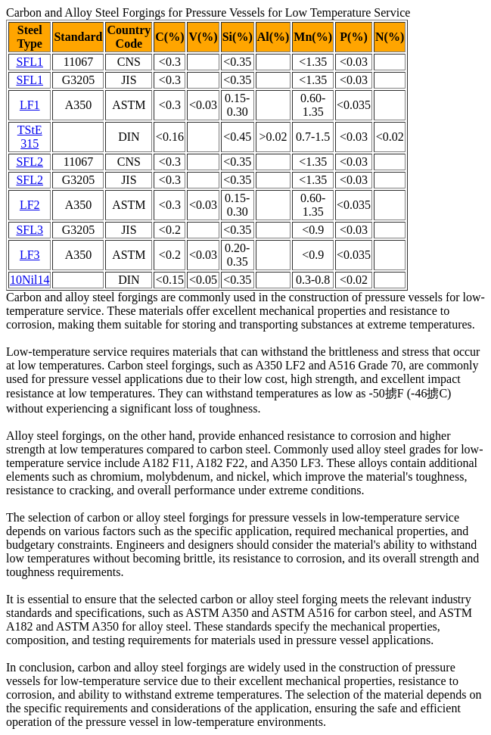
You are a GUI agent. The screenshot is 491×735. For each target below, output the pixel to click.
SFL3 (29, 229)
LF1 (30, 104)
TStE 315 (29, 136)
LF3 (30, 254)
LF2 (30, 204)
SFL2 (29, 161)
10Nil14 (29, 279)
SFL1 (29, 61)
